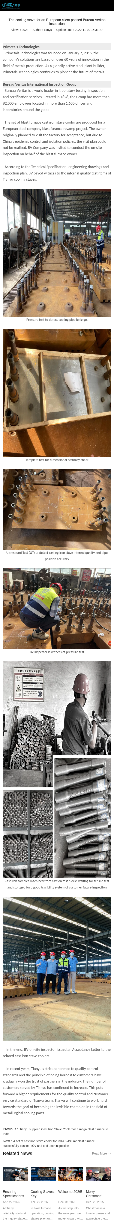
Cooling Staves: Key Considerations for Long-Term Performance (43, 1194)
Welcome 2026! (70, 1192)
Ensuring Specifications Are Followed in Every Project (14, 1194)
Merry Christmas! (94, 1194)
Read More (101, 1153)
